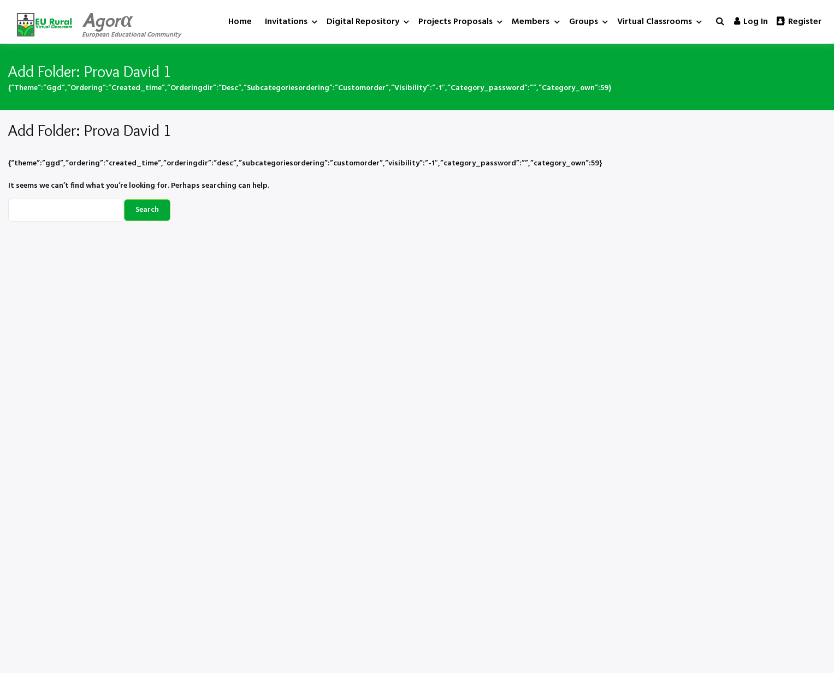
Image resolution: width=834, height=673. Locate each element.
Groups (583, 22)
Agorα (107, 20)
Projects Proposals (455, 22)
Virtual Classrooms (654, 22)
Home (240, 22)
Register (799, 22)
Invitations (286, 22)
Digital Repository (363, 22)
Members (530, 22)
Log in (751, 22)
